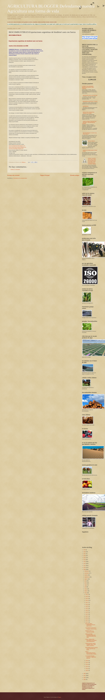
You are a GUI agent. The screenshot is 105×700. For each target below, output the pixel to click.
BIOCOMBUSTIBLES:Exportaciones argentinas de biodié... (91, 648)
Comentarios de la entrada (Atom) (20, 178)
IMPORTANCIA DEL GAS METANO (90, 95)
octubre (86, 575)
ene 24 (87, 608)
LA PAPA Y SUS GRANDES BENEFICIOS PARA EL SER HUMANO (88, 87)
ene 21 (87, 614)
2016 (84, 555)
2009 (84, 569)
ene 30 (87, 596)
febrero (86, 590)
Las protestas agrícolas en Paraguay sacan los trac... (91, 628)
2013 (84, 561)
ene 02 (87, 670)
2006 (84, 677)
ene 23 (87, 610)
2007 (84, 675)
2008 (84, 673)
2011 (84, 565)
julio (85, 580)
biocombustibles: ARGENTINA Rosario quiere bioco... (90, 624)
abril (86, 586)
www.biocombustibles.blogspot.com (16, 148)
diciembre (87, 571)
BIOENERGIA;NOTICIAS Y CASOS (90, 101)
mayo (86, 584)
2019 (84, 549)
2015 (84, 557)
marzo (86, 588)
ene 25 (87, 606)
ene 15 (87, 620)
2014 (84, 559)
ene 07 (87, 662)
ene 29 (87, 598)
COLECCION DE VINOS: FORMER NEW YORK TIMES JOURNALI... (90, 644)
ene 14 (87, 622)
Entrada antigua (74, 175)
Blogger (59, 697)
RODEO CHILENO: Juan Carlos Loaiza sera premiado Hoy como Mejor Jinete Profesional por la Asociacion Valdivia (92, 161)
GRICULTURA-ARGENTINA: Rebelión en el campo (89, 113)
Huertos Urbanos (91, 141)
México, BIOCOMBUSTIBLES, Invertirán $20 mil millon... (91, 652)
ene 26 (87, 604)
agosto (86, 579)
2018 (84, 551)
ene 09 (87, 660)
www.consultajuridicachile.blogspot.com (17, 145)
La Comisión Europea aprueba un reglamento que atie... (90, 657)
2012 (84, 563)
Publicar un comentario (15, 169)
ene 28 (87, 600)
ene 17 (87, 616)
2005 (84, 679)
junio (86, 582)
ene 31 (87, 594)
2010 (84, 567)
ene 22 (87, 612)
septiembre (87, 577)
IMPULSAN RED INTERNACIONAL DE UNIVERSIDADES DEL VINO (90, 635)
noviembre (87, 573)
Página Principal (44, 175)
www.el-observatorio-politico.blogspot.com (17, 147)
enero (86, 592)
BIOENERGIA (85, 106)
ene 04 (87, 668)
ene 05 (87, 666)
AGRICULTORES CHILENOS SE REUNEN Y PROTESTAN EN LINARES (89, 122)
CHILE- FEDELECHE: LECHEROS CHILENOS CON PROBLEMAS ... (90, 640)
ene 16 (87, 618)
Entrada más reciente (13, 175)
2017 (84, 553)
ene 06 (87, 664)
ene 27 (87, 602)
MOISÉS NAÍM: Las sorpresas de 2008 (89, 631)
